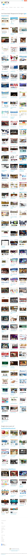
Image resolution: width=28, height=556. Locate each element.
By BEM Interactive (13, 437)
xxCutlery (3, 513)
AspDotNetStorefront (8, 428)
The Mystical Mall (22, 264)
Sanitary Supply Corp (5, 393)
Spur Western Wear (23, 366)
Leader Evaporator (14, 455)
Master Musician (22, 144)
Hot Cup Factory (13, 330)
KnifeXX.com (22, 505)
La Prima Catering (4, 436)
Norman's (21, 436)
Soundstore (21, 255)
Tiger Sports (4, 505)
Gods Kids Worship (23, 135)
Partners (18, 7)
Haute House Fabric (14, 349)
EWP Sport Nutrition (5, 126)
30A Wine (12, 23)
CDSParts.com (13, 71)
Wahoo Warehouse (14, 61)
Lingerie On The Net (5, 274)
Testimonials (2, 540)
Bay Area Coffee (22, 207)
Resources (22, 7)
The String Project (5, 303)
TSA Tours (21, 376)
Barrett (3, 255)
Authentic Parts (4, 97)
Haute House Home (5, 340)
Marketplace (11, 7)
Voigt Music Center (23, 312)
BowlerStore (4, 495)
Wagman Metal (4, 88)
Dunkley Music (22, 80)
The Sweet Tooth (4, 188)
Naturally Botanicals (14, 403)
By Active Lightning (13, 456)
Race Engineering (13, 126)
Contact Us (2, 523)
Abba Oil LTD (13, 376)
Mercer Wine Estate (5, 376)
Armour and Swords (14, 303)
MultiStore (12, 469)
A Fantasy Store (4, 349)
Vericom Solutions (14, 226)
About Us (2, 522)
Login (22, 0)
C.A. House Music (13, 152)
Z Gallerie (12, 464)
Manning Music (4, 144)
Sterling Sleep (13, 322)
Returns (2, 532)
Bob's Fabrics (22, 246)
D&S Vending (22, 284)
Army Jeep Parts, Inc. (5, 236)
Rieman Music (4, 80)
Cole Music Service (14, 97)
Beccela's (21, 403)
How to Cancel (2, 541)
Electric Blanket (22, 349)
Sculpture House (4, 385)
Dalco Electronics (4, 403)
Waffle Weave (13, 43)
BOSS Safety (4, 135)
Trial (3, 9)
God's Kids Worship (23, 198)
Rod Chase (21, 71)
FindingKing (4, 198)
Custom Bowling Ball (14, 505)
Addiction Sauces (22, 43)
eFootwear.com (4, 455)
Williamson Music (4, 152)
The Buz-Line (13, 293)
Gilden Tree (21, 33)
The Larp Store (4, 312)
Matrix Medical (22, 303)
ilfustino (12, 255)
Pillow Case (12, 385)
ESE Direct (3, 445)
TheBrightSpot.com (23, 357)
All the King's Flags (14, 88)
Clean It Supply (13, 445)
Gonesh (3, 216)
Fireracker (21, 126)
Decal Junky (21, 412)
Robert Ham (21, 445)
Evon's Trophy (22, 88)
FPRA (20, 216)
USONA (12, 135)
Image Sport (21, 393)
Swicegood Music (13, 161)
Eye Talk (21, 330)
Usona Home (22, 455)
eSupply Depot (22, 385)
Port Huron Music (4, 161)
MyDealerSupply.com (14, 188)
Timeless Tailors (13, 477)
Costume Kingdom (22, 23)
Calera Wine (4, 33)
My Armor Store (22, 322)
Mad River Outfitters (14, 436)
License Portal (2, 539)
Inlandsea (21, 161)
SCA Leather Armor (5, 293)
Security (15, 7)
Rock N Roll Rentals (23, 152)
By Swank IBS (3, 437)
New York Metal (13, 412)
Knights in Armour (5, 322)
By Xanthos (21, 437)
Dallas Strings (13, 236)
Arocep (3, 284)
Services (7, 7)
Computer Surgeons (5, 107)
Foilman (21, 61)
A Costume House (13, 340)
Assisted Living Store (23, 340)
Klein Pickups (4, 412)
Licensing (2, 531)
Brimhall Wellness (4, 366)
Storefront (3, 7)
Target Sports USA (14, 80)
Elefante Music (13, 198)
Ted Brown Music (13, 144)
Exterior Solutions (22, 464)
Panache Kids (4, 464)
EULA (1, 530)
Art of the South (4, 207)
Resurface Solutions (5, 71)
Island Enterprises (22, 226)
